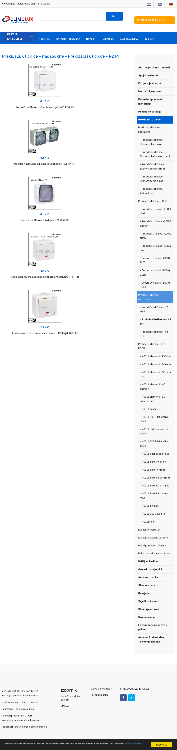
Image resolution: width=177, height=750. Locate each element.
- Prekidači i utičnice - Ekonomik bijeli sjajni (152, 136)
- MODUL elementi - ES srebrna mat (152, 393)
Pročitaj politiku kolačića (77, 746)
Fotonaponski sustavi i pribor (152, 622)
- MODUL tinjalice (149, 500)
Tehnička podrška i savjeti (71, 693)
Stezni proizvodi (148, 603)
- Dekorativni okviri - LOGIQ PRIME (155, 279)
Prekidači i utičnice (150, 114)
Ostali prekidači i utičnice (152, 540)
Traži (114, 17)
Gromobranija (146, 611)
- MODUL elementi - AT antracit (152, 381)
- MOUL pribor (147, 516)
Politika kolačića (99, 689)
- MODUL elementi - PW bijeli (155, 351)
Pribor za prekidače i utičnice (154, 548)
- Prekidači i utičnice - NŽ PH (155, 316)
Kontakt (150, 33)
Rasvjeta (144, 588)
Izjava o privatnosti (101, 683)
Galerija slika (129, 33)
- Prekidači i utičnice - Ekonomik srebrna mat (152, 161)
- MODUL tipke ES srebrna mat (154, 490)
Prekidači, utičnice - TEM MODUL (152, 341)
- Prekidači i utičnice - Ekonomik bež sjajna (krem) (155, 149)
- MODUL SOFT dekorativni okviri (154, 414)
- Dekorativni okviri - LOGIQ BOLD (155, 267)
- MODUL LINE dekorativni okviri (154, 426)
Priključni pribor (148, 556)
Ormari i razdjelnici (150, 564)
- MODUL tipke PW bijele (153, 456)
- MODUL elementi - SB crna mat (155, 369)
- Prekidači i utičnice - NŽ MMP (154, 304)
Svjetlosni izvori (148, 595)
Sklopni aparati (147, 580)
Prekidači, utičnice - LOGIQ (152, 195)
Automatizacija (148, 572)
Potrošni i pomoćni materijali (150, 96)
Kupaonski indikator (149, 524)
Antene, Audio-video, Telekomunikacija (151, 634)
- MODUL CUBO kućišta (152, 508)
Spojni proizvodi (148, 70)
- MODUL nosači (148, 403)
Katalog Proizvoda (68, 33)
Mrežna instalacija (149, 106)
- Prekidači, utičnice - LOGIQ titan (155, 230)
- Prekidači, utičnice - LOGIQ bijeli (155, 206)
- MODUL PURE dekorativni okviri (154, 438)
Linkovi (64, 700)
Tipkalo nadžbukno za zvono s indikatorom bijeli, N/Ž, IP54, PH (22, 165)
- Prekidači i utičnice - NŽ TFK (154, 328)
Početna (44, 33)
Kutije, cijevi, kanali (150, 78)
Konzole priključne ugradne (153, 532)
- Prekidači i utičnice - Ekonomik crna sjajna (152, 173)
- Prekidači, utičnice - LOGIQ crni (155, 242)
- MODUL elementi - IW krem (155, 359)
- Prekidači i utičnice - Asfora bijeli (152, 185)
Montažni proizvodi (150, 86)
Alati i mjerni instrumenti (154, 62)
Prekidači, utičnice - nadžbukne (149, 292)
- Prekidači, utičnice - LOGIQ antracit (155, 218)
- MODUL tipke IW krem (152, 464)
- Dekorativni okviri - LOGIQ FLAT (155, 255)
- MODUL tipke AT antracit (154, 480)
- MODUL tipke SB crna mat (155, 472)
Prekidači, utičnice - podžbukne (149, 124)
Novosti (91, 33)
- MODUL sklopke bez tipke (154, 448)
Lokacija (108, 33)
